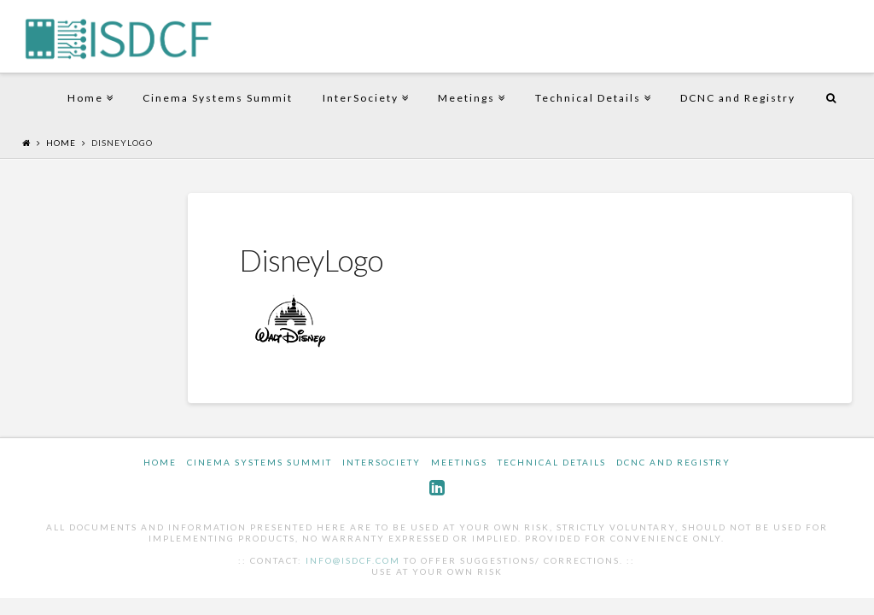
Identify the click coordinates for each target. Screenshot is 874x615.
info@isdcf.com (353, 560)
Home (88, 84)
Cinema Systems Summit (218, 97)
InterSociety (364, 84)
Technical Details (591, 84)
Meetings (470, 84)
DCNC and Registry (737, 97)
